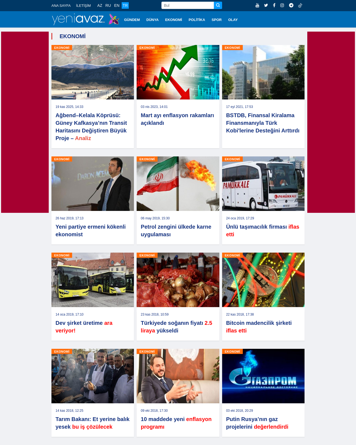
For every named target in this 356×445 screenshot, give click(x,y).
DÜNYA (152, 20)
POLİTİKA (197, 20)
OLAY (233, 20)
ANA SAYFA (61, 6)
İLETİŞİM (83, 6)
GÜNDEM (132, 20)
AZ (99, 5)
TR (125, 5)
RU (108, 5)
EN (116, 5)
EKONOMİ (173, 20)
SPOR (217, 20)
